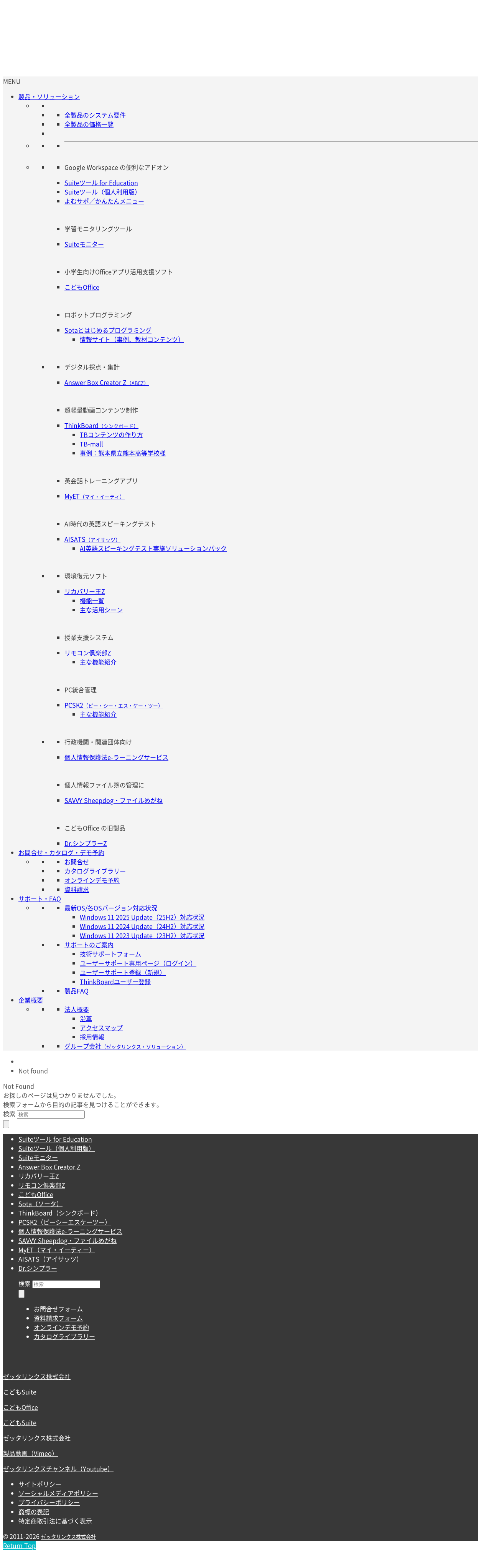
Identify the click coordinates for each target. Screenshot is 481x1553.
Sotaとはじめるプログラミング (108, 330)
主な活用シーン (101, 609)
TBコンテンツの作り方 (111, 434)
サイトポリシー (39, 1483)
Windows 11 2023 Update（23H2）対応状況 (142, 935)
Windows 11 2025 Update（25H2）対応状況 (142, 917)
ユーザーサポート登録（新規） (123, 972)
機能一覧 (92, 600)
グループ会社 (125, 1046)
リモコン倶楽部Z (87, 652)
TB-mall (91, 443)
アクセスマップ (101, 1027)
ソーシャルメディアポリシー (58, 1493)
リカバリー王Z (84, 591)
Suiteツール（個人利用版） (102, 191)
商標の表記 (33, 1511)
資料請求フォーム (58, 1318)
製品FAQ (76, 990)
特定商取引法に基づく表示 (55, 1520)
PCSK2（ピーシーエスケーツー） (64, 1221)
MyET (94, 496)
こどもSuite (19, 1391)
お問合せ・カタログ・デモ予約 (61, 852)
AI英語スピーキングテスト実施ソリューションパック (153, 548)
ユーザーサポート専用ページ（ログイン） (138, 963)
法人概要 (76, 1009)
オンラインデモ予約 (92, 880)
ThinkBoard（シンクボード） (60, 1212)
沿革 (86, 1018)
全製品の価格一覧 (89, 124)
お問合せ (76, 861)
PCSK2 (113, 704)
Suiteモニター (84, 244)
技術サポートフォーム (110, 953)
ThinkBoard (101, 425)
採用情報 (92, 1036)
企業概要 (30, 999)
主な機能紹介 (98, 661)
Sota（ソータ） (40, 1203)
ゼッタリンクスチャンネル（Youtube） (58, 1468)
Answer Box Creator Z (106, 382)
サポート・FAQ (39, 898)
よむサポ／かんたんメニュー (104, 201)
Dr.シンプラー (37, 1268)
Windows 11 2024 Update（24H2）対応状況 (142, 926)
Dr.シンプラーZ (85, 843)
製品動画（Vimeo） (30, 1453)
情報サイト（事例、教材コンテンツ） (132, 339)
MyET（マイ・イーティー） (56, 1249)
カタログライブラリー (95, 870)
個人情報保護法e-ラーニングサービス (116, 757)
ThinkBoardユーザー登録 (115, 981)
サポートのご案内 (89, 944)
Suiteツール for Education (101, 182)
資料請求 (76, 889)
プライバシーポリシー (49, 1502)
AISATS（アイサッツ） (50, 1258)
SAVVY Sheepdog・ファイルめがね (113, 800)
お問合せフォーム (58, 1308)
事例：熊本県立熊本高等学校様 (123, 452)
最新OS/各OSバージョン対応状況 (110, 907)
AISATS (92, 539)
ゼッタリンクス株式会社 (37, 1376)
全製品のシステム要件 (95, 114)
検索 (9, 1113)
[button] (12, 81)
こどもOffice (81, 287)
